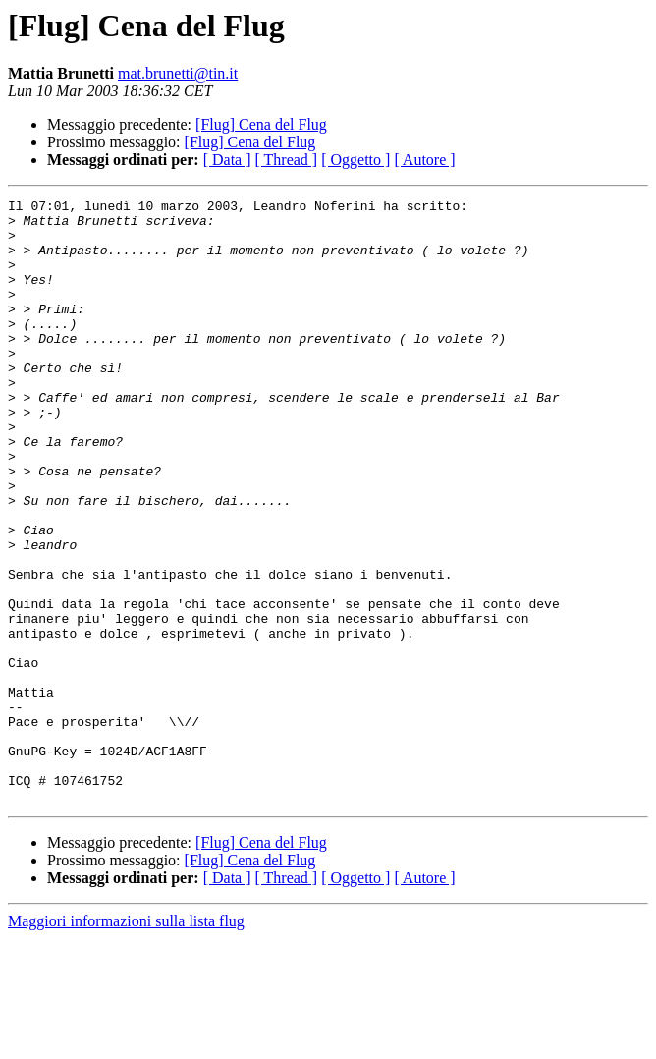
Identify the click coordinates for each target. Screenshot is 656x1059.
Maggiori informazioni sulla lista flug (126, 1041)
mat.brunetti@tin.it (178, 73)
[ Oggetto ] (355, 159)
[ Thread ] (286, 159)
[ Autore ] (424, 159)
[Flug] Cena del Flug (261, 124)
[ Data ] (227, 159)
